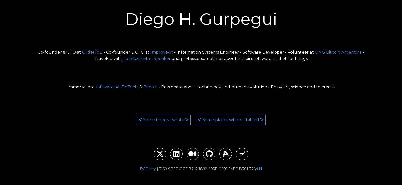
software (105, 87)
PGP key (148, 168)
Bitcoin (150, 87)
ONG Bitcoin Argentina (338, 52)
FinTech (129, 87)
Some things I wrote (163, 119)
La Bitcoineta (137, 58)
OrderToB (92, 52)
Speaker (162, 58)
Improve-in (161, 52)
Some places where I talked (230, 119)
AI (117, 87)
